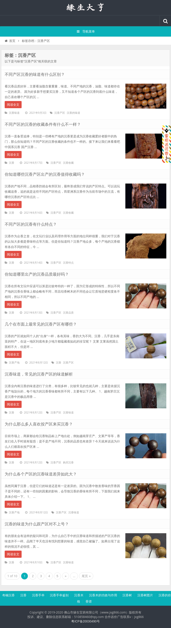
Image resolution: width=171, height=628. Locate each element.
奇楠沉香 (8, 595)
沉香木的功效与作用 (103, 595)
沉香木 (78, 595)
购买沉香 (68, 462)
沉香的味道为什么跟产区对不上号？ (37, 524)
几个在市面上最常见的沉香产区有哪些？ (41, 324)
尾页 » (86, 576)
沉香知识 (85, 7)
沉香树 (127, 595)
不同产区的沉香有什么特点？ (31, 224)
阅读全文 (13, 104)
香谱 (89, 601)
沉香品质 (68, 312)
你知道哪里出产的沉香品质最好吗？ (37, 274)
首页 (9, 41)
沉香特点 (68, 262)
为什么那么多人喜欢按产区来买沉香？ (39, 424)
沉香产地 (14, 362)
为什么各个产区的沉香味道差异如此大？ (41, 474)
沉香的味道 (73, 112)
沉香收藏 (68, 162)
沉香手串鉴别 (59, 595)
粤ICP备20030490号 (85, 621)
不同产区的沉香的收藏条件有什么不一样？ (43, 124)
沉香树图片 (145, 595)
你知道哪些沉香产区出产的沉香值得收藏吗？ (45, 174)
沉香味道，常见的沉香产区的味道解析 (39, 374)
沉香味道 (14, 112)
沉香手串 (38, 595)
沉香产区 (59, 112)
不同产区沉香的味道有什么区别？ (35, 74)
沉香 (11, 162)
